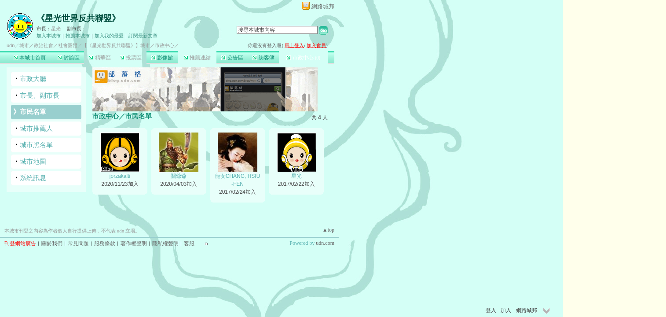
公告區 (232, 58)
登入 (491, 310)
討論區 (68, 58)
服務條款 (104, 243)
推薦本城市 (78, 35)
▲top (328, 230)
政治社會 (43, 45)
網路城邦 (322, 6)
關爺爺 (179, 176)
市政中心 (303, 58)
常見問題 (78, 243)
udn (11, 45)
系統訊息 (33, 177)
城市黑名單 (36, 144)
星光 (56, 28)
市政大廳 (33, 78)
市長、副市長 (39, 95)
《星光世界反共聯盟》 (78, 18)
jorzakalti (120, 176)
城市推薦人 (36, 128)
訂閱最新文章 (142, 35)
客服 (189, 243)
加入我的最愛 (109, 35)
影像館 (162, 58)
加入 (506, 310)
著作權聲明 (134, 243)
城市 (24, 45)
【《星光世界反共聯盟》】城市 (116, 45)
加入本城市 (49, 35)
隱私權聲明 (165, 243)
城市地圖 (33, 161)
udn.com (325, 243)
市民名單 (33, 111)
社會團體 (67, 45)
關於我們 (51, 243)
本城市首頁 (30, 58)
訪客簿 (263, 58)
